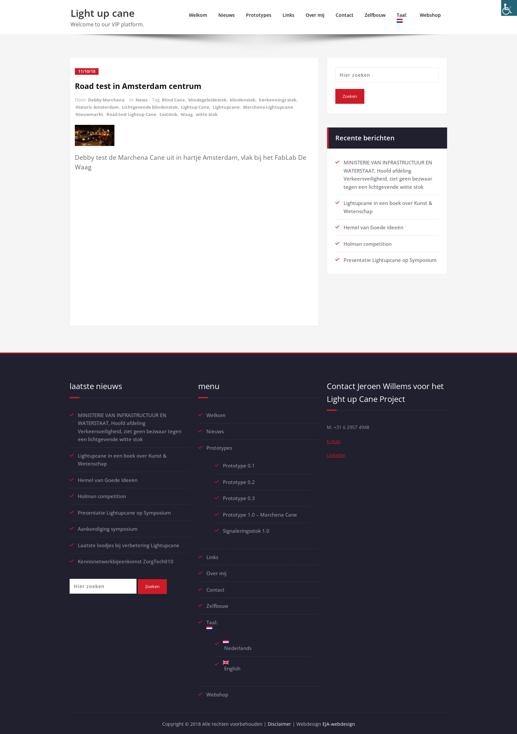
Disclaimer (281, 721)
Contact (344, 15)
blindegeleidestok (212, 99)
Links (288, 15)
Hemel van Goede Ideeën (373, 226)
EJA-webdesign (340, 721)
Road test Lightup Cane (134, 113)
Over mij (315, 15)
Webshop (430, 15)
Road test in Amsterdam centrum (140, 85)
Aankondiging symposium (107, 526)
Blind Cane (176, 99)
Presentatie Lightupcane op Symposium (390, 258)
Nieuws (226, 15)
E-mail (334, 441)
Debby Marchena (107, 99)
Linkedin (336, 455)
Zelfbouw (375, 15)
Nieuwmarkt (90, 113)
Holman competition (368, 242)
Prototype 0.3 (239, 496)
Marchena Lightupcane (278, 106)
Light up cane (103, 13)
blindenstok (249, 99)
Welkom (198, 15)
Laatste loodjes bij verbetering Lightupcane (128, 542)
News (143, 99)
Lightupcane (235, 106)
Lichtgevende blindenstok (154, 106)
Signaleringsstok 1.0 (246, 528)
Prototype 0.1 (239, 464)
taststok (173, 113)
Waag (192, 113)
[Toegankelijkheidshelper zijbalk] (509, 8)
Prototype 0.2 (239, 480)
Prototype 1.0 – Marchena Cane (260, 512)
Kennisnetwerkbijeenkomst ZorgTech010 (125, 558)
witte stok (214, 113)
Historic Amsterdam (99, 106)
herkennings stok (286, 99)
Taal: (403, 17)
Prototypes (258, 15)
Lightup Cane (202, 106)
